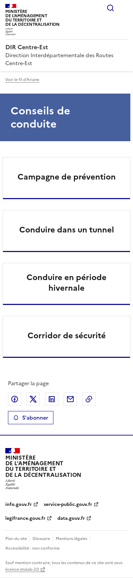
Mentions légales (71, 539)
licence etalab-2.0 (22, 569)
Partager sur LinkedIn (51, 399)
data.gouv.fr (71, 518)
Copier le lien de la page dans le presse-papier (89, 399)
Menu (123, 8)
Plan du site (16, 539)
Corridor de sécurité (67, 335)
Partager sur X (33, 399)
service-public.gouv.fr (68, 504)
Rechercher (110, 8)
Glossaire (41, 539)
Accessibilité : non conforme (32, 548)
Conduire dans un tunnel (66, 230)
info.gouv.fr (18, 504)
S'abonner (30, 418)
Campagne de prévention (67, 177)
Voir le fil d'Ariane (22, 80)
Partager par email (70, 399)
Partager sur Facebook (14, 399)
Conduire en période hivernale (66, 282)
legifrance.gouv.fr (25, 518)
